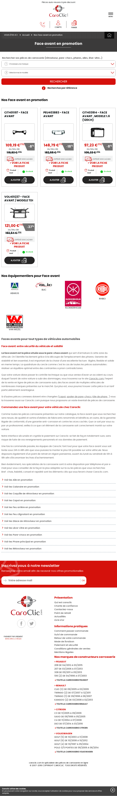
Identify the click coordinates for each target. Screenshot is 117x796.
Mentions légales (64, 652)
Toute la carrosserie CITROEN (72, 728)
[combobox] (58, 63)
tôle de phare (99, 397)
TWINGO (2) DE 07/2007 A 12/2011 (72, 693)
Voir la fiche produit (20, 165)
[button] (112, 790)
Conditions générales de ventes (72, 649)
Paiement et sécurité (66, 645)
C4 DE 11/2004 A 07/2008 (68, 720)
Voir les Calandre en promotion (21, 487)
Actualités (60, 616)
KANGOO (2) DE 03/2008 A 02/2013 (73, 700)
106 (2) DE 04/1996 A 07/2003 (70, 676)
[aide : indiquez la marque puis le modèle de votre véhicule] (44, 88)
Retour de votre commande (70, 638)
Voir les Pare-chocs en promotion (23, 535)
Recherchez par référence (62, 88)
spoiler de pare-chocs (79, 397)
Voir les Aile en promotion (18, 480)
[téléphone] (45, 24)
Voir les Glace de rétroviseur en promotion (28, 521)
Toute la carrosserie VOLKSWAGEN (74, 752)
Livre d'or (59, 620)
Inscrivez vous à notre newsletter (30, 566)
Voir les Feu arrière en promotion (22, 507)
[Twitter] (31, 623)
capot (62, 397)
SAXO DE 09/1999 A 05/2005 (69, 717)
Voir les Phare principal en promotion (25, 542)
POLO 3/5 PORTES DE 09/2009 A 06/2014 (76, 748)
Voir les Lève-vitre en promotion (22, 528)
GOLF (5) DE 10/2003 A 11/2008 (71, 737)
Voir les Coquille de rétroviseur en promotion (29, 494)
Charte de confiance (66, 606)
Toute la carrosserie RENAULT (72, 704)
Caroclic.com (96, 379)
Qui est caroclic (63, 602)
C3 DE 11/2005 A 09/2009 (67, 713)
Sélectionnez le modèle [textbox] (18, 72)
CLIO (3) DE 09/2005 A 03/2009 (71, 689)
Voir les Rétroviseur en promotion (23, 549)
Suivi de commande (65, 635)
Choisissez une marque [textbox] (18, 64)
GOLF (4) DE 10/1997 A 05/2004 (71, 744)
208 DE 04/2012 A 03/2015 (68, 665)
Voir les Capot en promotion (20, 500)
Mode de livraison (64, 641)
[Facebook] (21, 623)
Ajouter (19, 179)
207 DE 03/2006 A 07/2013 (68, 669)
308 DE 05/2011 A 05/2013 (68, 672)
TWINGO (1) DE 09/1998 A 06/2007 (73, 696)
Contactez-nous (63, 609)
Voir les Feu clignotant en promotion (24, 514)
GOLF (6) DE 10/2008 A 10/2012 (70, 740)
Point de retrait (62, 613)
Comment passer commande (71, 631)
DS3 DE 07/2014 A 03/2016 (68, 724)
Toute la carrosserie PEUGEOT (72, 680)
